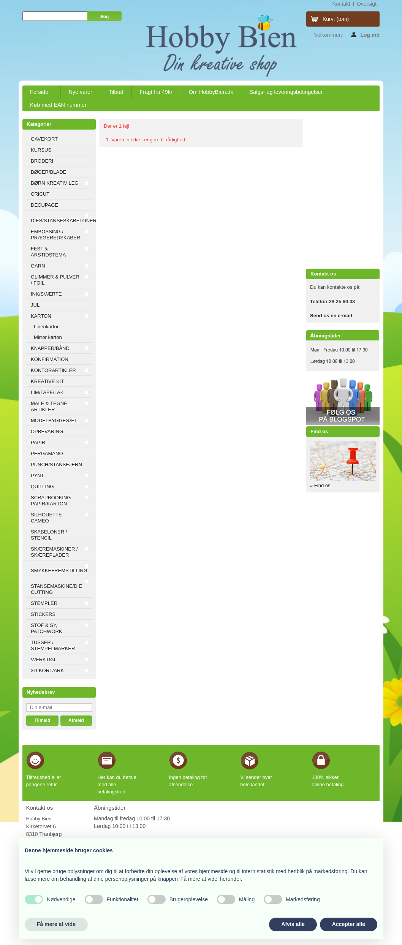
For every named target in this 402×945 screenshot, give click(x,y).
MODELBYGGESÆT (54, 420)
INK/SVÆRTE (46, 294)
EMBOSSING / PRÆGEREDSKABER (55, 235)
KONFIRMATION (49, 359)
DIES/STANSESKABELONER (61, 220)
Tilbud (116, 92)
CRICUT (40, 194)
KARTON (41, 316)
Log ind (365, 34)
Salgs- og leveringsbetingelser (286, 92)
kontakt (341, 4)
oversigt (367, 4)
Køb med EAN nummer (58, 105)
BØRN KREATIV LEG (54, 183)
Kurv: (336, 19)
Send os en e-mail (331, 315)
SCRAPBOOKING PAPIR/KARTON (51, 501)
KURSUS (41, 150)
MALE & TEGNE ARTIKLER (49, 406)
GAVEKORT (44, 139)
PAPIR (38, 442)
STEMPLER (44, 603)
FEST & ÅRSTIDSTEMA (48, 252)
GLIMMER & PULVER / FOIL (55, 280)
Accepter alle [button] (348, 924)
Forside (39, 93)
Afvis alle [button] (292, 924)
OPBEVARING (47, 431)
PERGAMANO (47, 453)
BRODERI (42, 161)
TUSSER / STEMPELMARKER (53, 645)
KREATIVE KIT (47, 381)
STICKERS (43, 614)
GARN (38, 266)
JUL (35, 305)
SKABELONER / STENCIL (49, 535)
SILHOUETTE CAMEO (46, 518)
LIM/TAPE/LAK (47, 392)
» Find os (320, 485)
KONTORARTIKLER (53, 370)
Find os (319, 431)
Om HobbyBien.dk (211, 92)
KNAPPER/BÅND (50, 348)
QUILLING (42, 486)
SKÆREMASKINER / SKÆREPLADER (54, 552)
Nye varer (80, 92)
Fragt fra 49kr (155, 92)
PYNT (37, 475)
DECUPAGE (44, 205)
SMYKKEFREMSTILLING (59, 570)
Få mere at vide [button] (56, 924)
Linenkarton (47, 326)
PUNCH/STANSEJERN (56, 464)
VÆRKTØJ (43, 659)
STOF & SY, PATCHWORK (46, 628)
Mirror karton (48, 337)
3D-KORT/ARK (47, 670)
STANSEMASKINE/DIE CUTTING (56, 589)
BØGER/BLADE (48, 172)
